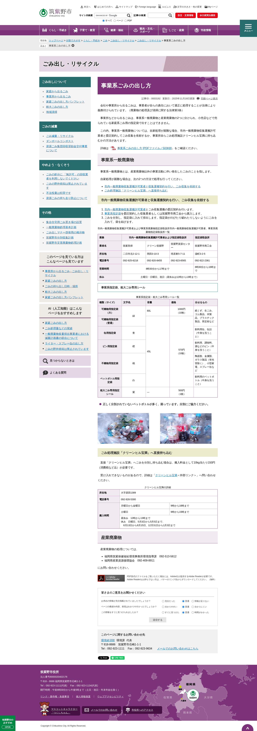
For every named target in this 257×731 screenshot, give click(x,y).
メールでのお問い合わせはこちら (177, 648)
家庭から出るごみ (57, 91)
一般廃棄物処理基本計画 (61, 227)
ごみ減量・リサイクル (60, 136)
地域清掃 (51, 112)
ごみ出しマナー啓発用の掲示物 (65, 232)
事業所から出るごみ (58, 96)
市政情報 (206, 30)
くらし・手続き (58, 30)
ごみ (105, 40)
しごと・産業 (176, 30)
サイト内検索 (86, 15)
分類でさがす (73, 40)
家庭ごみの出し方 (56, 280)
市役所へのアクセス (142, 710)
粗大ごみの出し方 (57, 106)
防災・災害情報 (185, 15)
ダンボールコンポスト (60, 141)
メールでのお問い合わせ (104, 710)
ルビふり (166, 6)
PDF (129, 20)
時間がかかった (202, 612)
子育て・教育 (87, 30)
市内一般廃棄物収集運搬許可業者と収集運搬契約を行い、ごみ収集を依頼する (152, 186)
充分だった (170, 601)
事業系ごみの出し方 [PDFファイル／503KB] (144, 148)
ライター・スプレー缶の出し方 (64, 343)
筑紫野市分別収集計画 (60, 237)
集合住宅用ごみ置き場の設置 (64, 222)
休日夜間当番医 (207, 15)
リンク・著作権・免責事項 (54, 696)
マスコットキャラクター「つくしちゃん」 (64, 711)
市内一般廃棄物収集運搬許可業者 (125, 209)
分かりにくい (201, 606)
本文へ (87, 6)
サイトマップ (125, 6)
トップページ (56, 40)
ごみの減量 (49, 126)
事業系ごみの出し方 (60, 45)
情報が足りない (202, 601)
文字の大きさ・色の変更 (189, 6)
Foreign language (147, 6)
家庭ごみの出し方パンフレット (65, 101)
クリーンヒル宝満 (166, 475)
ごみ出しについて (54, 82)
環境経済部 (108, 640)
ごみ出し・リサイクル (122, 40)
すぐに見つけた (172, 612)
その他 (46, 212)
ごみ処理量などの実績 (58, 328)
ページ (119, 20)
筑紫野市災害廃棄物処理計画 (64, 242)
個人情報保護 (83, 696)
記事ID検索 (140, 15)
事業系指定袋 (112, 213)
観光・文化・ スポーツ (147, 30)
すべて (108, 20)
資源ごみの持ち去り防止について (66, 198)
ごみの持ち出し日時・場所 (61, 286)
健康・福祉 (116, 30)
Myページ (213, 6)
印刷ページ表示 (209, 98)
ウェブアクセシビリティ (110, 696)
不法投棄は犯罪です (58, 193)
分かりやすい (171, 606)
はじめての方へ (105, 6)
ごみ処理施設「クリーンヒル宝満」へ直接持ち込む (136, 190)
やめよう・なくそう (56, 165)
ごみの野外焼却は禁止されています (67, 348)
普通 (187, 601)
